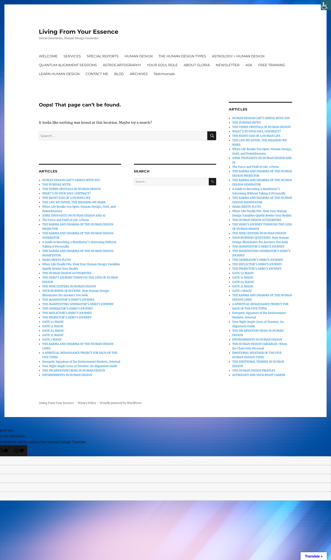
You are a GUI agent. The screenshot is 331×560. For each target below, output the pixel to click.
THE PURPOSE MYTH (56, 184)
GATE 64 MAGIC (53, 330)
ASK (249, 65)
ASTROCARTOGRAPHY (122, 65)
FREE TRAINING (271, 65)
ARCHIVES (139, 74)
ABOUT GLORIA (197, 65)
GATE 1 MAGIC (52, 339)
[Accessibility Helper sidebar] (326, 5)
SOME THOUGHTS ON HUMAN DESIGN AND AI (73, 215)
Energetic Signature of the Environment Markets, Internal (81, 361)
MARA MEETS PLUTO (56, 260)
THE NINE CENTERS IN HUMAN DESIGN (69, 286)
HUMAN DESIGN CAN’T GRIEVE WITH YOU (71, 180)
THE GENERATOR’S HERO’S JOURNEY (67, 308)
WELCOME (48, 56)
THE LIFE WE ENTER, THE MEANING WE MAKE (74, 202)
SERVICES (72, 56)
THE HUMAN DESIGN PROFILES (253, 370)
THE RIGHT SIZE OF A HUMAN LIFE (66, 198)
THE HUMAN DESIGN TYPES (182, 56)
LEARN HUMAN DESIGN (59, 74)
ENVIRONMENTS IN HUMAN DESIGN (67, 375)
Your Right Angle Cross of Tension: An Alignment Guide (79, 366)
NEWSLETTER (228, 65)
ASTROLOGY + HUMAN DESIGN (238, 56)
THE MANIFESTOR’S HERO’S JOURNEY (68, 300)
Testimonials (164, 74)
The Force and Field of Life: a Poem (65, 220)
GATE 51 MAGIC (53, 326)
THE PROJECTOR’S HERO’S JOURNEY (66, 317)
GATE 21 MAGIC (53, 335)
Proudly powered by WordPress (121, 403)
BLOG (119, 74)
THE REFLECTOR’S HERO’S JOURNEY (67, 313)
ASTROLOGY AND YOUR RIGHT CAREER (258, 375)
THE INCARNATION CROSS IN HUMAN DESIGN (73, 370)
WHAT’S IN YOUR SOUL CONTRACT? (66, 193)
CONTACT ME (96, 74)
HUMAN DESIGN (139, 56)
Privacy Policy (87, 403)
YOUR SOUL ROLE (162, 65)
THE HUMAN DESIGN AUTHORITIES (66, 273)
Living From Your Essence (78, 31)
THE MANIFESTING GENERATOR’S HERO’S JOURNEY (78, 304)
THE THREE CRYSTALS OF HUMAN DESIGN (71, 189)
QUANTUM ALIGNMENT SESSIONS (68, 65)
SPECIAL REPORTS (103, 56)
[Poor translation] (19, 450)
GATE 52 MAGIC (53, 322)
